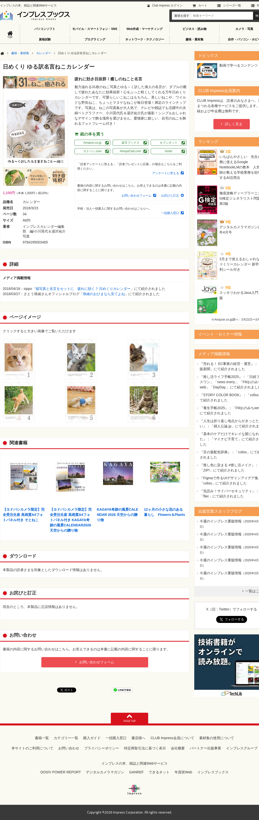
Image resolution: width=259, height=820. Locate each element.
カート (202, 5)
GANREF (136, 772)
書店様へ (138, 738)
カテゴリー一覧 (66, 738)
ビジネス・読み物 (194, 29)
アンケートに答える (165, 173)
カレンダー (43, 53)
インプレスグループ (242, 748)
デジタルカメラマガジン (105, 772)
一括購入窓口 (170, 213)
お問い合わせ (68, 748)
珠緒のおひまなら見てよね (104, 294)
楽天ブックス (130, 142)
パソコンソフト (44, 29)
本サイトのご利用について (32, 748)
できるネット (159, 772)
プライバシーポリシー (101, 748)
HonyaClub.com (130, 151)
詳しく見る (233, 124)
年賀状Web (183, 772)
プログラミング (94, 39)
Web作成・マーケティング (145, 29)
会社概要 (178, 748)
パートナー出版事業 (205, 748)
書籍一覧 (42, 738)
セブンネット (169, 142)
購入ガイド (92, 738)
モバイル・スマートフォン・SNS (94, 29)
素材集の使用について (216, 738)
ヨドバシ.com (92, 151)
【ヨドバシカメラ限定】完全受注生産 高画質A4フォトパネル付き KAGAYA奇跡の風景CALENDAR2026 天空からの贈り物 (71, 519)
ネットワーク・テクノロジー (144, 39)
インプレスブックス (213, 772)
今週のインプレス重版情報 (221, 521)
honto (168, 151)
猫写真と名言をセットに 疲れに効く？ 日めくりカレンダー (83, 289)
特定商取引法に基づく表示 (145, 748)
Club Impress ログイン (167, 5)
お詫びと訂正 (170, 195)
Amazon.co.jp (92, 142)
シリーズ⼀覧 (232, 5)
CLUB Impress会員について (172, 738)
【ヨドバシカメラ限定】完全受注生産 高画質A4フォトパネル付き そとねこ (24, 514)
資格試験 (45, 39)
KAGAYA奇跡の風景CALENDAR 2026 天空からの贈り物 (117, 514)
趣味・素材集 (194, 39)
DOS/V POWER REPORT (60, 772)
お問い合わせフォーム (136, 195)
